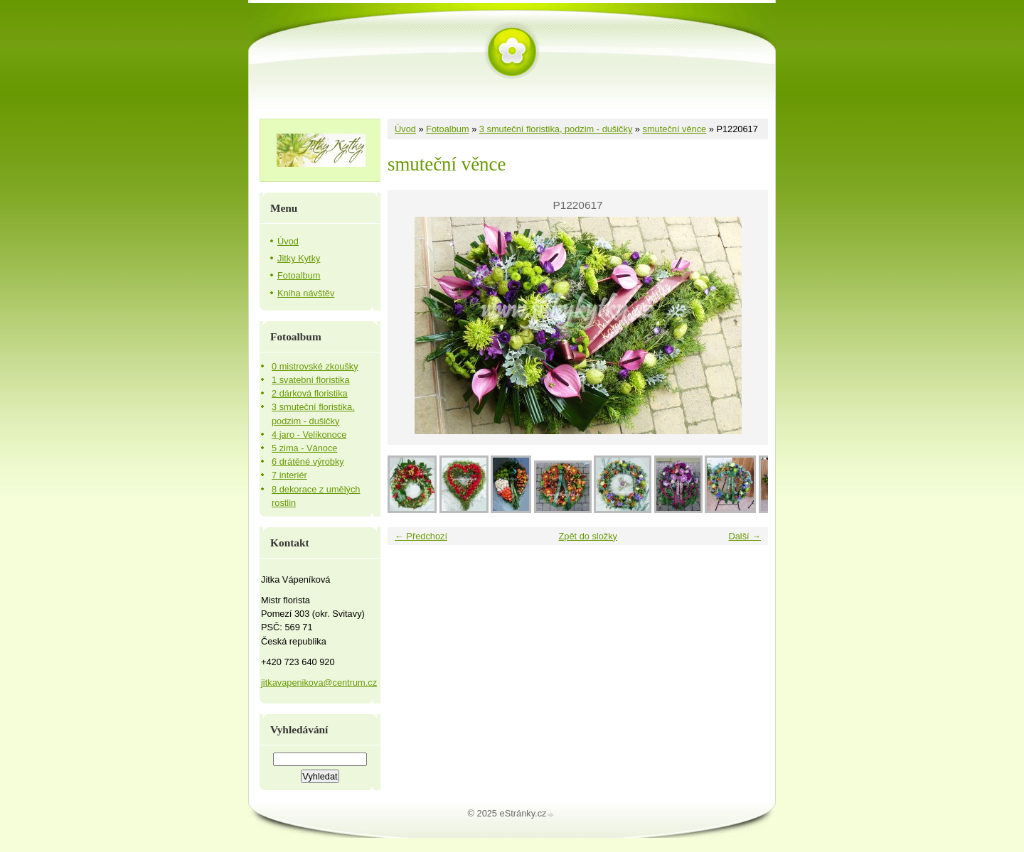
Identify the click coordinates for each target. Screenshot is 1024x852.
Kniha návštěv (305, 293)
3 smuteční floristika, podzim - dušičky (556, 129)
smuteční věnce (675, 129)
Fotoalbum (447, 129)
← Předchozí (421, 536)
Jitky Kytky (298, 258)
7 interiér (289, 475)
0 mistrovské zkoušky (315, 366)
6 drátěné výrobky (308, 461)
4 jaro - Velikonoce (309, 434)
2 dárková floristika (310, 393)
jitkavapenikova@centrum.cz (319, 682)
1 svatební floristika (311, 379)
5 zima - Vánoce (304, 448)
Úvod (405, 129)
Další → (744, 536)
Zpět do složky (587, 536)
